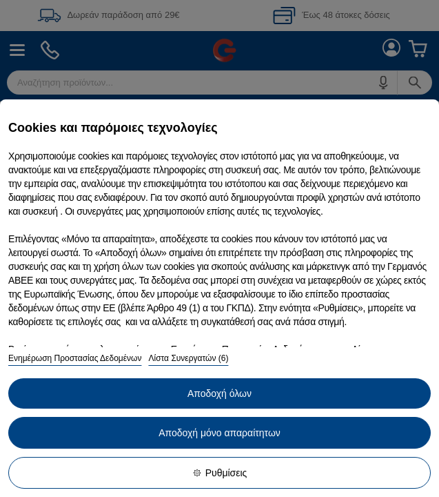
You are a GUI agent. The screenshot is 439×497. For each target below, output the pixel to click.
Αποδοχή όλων (219, 393)
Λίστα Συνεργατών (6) (188, 358)
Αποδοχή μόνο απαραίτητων (219, 432)
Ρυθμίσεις (219, 472)
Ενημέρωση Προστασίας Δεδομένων (74, 358)
